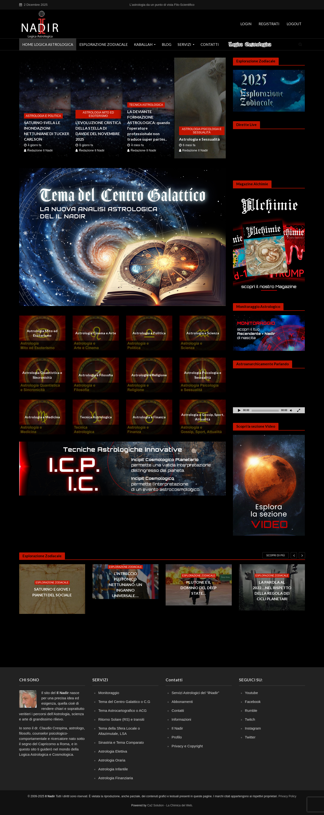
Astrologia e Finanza (149, 417)
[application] (269, 393)
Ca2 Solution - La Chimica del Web (169, 805)
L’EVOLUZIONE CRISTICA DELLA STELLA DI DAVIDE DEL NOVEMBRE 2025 (98, 130)
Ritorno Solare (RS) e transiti (121, 719)
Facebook (253, 702)
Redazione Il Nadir (40, 150)
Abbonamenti (182, 702)
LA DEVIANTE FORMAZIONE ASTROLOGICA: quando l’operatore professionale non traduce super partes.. (148, 125)
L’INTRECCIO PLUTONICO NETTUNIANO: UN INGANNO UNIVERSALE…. (125, 584)
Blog (166, 44)
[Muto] (291, 410)
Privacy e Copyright (187, 746)
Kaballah (143, 44)
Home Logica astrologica (47, 44)
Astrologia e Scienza (202, 333)
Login (245, 24)
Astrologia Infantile (113, 769)
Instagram (253, 728)
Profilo (177, 737)
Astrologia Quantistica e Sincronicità (42, 375)
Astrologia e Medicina (42, 417)
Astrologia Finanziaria (115, 778)
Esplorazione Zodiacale (103, 44)
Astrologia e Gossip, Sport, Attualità (202, 417)
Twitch (250, 719)
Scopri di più (275, 555)
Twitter (250, 737)
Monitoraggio (108, 693)
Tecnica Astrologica (146, 105)
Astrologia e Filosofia (96, 375)
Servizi (184, 44)
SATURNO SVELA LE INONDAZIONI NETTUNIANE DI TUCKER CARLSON (46, 130)
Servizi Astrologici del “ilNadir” (195, 693)
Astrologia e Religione (149, 375)
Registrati (269, 24)
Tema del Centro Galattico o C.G (124, 702)
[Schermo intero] (298, 410)
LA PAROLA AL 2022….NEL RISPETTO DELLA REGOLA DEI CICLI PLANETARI (272, 590)
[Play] (239, 410)
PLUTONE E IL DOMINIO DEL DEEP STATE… (198, 587)
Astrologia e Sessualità (199, 139)
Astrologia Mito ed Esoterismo (98, 114)
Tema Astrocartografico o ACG (122, 710)
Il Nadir (177, 728)
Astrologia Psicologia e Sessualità (201, 130)
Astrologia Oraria (111, 760)
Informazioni (181, 719)
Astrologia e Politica (43, 116)
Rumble (251, 710)
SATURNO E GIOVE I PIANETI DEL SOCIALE (52, 592)
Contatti (210, 44)
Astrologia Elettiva (112, 751)
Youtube (251, 693)
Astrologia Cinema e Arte (95, 333)
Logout (294, 24)
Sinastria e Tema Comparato (121, 742)
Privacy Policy (287, 796)
